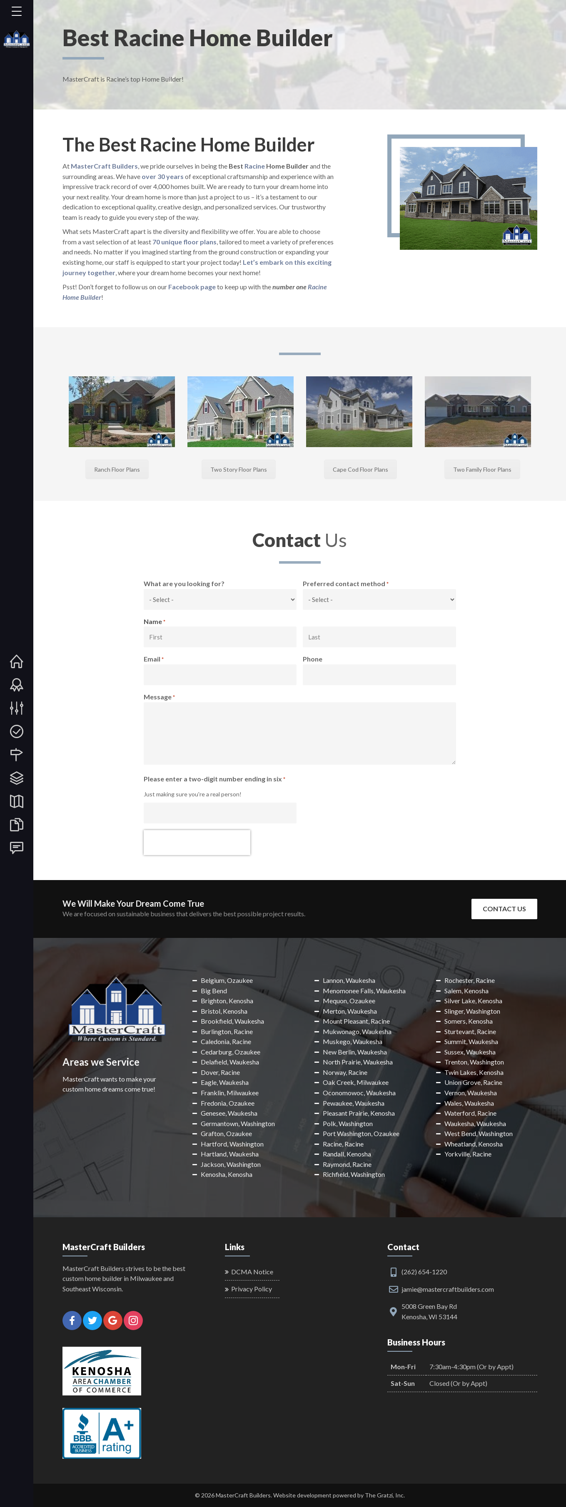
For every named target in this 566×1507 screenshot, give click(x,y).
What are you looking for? (184, 583)
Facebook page (192, 287)
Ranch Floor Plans (117, 469)
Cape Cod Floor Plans (360, 469)
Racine (254, 166)
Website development (302, 1495)
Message (159, 697)
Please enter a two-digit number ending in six (214, 779)
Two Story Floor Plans (238, 469)
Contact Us (504, 909)
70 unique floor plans (184, 242)
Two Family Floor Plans (482, 469)
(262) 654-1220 (424, 1272)
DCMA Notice (252, 1272)
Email (154, 659)
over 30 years (163, 176)
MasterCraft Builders (104, 166)
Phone (312, 659)
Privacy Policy (251, 1289)
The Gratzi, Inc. (385, 1495)
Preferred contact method (346, 584)
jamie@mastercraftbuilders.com (447, 1289)
